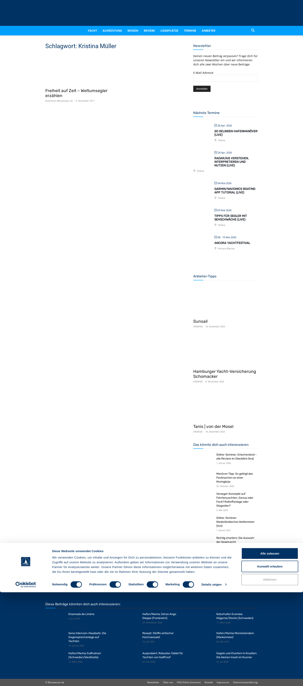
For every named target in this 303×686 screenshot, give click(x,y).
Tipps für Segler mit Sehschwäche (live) (230, 217)
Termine (190, 30)
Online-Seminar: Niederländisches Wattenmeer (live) (235, 522)
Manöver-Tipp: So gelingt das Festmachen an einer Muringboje (234, 477)
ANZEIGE (198, 326)
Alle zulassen (269, 647)
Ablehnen (270, 673)
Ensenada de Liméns (81, 614)
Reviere (149, 30)
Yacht (92, 30)
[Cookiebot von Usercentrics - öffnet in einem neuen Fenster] (25, 678)
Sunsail (200, 321)
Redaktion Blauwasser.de (59, 100)
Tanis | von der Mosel (213, 426)
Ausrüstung (112, 30)
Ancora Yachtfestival (232, 243)
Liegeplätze (169, 30)
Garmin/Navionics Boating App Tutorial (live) (234, 190)
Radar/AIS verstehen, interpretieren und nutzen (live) (231, 161)
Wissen (132, 30)
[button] (253, 30)
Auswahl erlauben (270, 660)
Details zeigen (211, 678)
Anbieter (208, 30)
